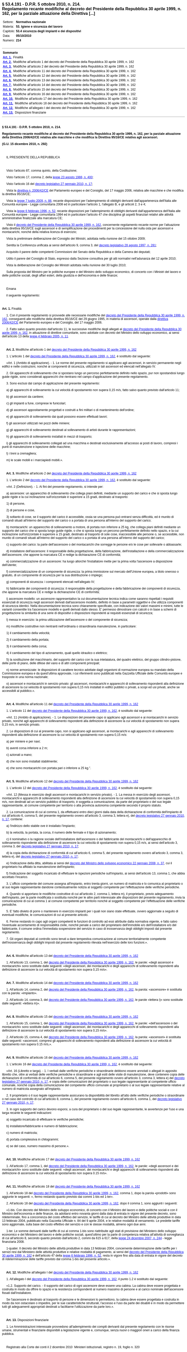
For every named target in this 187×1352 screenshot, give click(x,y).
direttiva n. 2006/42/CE (32, 190)
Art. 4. (8, 704)
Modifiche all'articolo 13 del (34, 956)
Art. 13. (9, 1320)
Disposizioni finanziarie (33, 1320)
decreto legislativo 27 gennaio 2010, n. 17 (63, 184)
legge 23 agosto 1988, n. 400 (72, 177)
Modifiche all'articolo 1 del (33, 349)
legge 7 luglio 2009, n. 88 (34, 201)
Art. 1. (6, 309)
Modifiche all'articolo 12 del (34, 781)
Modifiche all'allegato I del (35, 1272)
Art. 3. (8, 473)
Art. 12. (9, 1272)
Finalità (16, 309)
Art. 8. (8, 1016)
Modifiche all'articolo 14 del (34, 983)
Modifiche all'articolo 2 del (33, 473)
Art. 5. (8, 781)
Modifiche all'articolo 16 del (34, 1057)
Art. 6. (8, 956)
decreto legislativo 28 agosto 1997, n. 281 (127, 245)
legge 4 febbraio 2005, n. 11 (49, 336)
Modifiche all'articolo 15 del (34, 1016)
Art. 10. (9, 1159)
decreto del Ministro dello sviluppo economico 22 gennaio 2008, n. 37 (117, 863)
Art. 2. (8, 349)
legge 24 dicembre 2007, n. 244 (140, 1238)
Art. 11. (9, 1186)
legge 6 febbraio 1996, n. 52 (36, 211)
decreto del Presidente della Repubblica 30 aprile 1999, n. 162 (58, 225)
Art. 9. (8, 1057)
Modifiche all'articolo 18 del (36, 1186)
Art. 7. (8, 983)
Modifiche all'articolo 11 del (34, 704)
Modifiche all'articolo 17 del (36, 1159)
